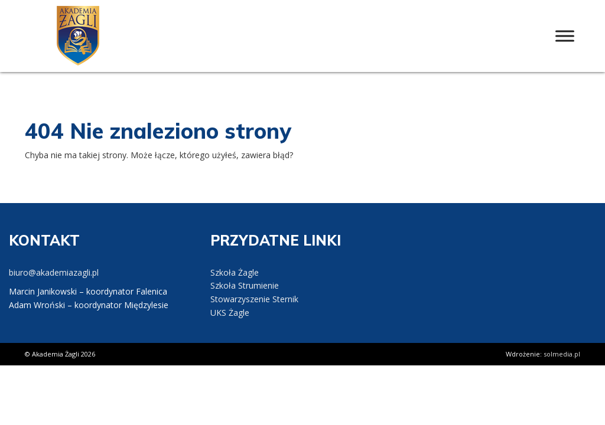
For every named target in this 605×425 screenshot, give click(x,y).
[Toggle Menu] (564, 35)
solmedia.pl (562, 353)
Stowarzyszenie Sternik (254, 299)
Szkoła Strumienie (244, 285)
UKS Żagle (229, 312)
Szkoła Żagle (234, 272)
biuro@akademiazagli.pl (54, 272)
